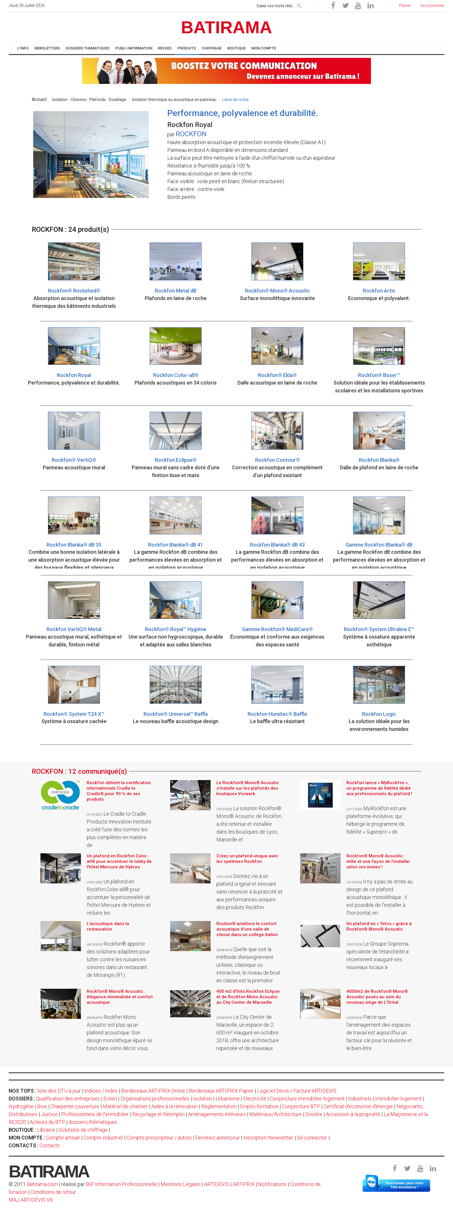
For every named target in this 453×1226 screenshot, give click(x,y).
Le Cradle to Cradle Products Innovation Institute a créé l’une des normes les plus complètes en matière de (119, 829)
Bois (42, 1106)
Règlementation (219, 1106)
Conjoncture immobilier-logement (307, 1099)
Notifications (273, 1184)
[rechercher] (299, 5)
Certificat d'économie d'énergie (358, 1106)
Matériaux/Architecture (275, 1114)
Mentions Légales (181, 1184)
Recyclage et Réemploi (158, 1114)
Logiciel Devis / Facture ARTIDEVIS (297, 1091)
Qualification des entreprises (68, 1099)
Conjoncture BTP (301, 1106)
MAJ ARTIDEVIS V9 (31, 1200)
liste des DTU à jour (59, 1091)
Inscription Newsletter (268, 1138)
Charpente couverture (75, 1106)
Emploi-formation (259, 1106)
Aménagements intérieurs (217, 1114)
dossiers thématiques (92, 1122)
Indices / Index (101, 1091)
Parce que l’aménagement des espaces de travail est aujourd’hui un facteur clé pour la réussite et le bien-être (379, 1032)
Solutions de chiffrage (83, 1130)
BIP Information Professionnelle (121, 1184)
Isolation (202, 1099)
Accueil (39, 99)
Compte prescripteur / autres (159, 1138)
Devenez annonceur (217, 1138)
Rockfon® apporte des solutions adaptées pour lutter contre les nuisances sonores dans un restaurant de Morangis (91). (118, 959)
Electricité (254, 1099)
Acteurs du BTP (47, 1122)
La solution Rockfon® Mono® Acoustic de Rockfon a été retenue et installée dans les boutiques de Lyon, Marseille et (248, 824)
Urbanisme (228, 1099)
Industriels (360, 1099)
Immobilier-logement (398, 1099)
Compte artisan (63, 1138)
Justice (49, 1114)
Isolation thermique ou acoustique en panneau (174, 99)
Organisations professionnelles (155, 1099)
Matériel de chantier (125, 1106)
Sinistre (313, 1114)
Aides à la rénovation (174, 1106)
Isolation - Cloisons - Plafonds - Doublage (89, 99)
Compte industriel (103, 1138)
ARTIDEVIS (216, 1184)
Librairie (46, 1130)
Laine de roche (235, 99)
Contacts (50, 1145)
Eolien (110, 1099)
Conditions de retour (53, 1192)
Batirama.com (42, 1184)
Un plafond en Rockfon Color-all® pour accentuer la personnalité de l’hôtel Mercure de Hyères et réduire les (119, 897)
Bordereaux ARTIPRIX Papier (221, 1091)
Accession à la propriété (353, 1114)
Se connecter (312, 1138)
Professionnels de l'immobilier (95, 1114)
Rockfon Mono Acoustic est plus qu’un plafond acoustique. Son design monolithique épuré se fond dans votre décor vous (120, 1032)
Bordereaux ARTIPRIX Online (153, 1091)
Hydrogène (21, 1106)
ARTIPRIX (244, 1184)
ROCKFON (191, 134)
